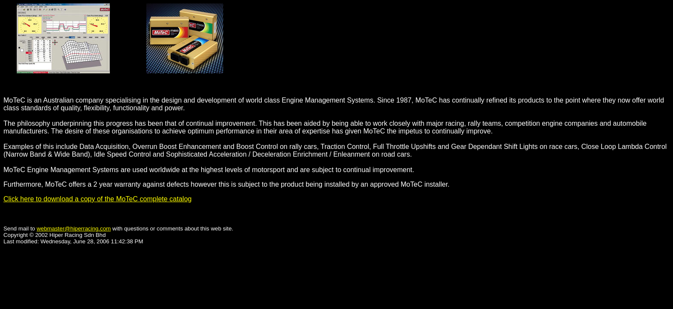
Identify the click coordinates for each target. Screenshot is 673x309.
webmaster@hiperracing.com (73, 228)
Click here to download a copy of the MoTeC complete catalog (97, 199)
